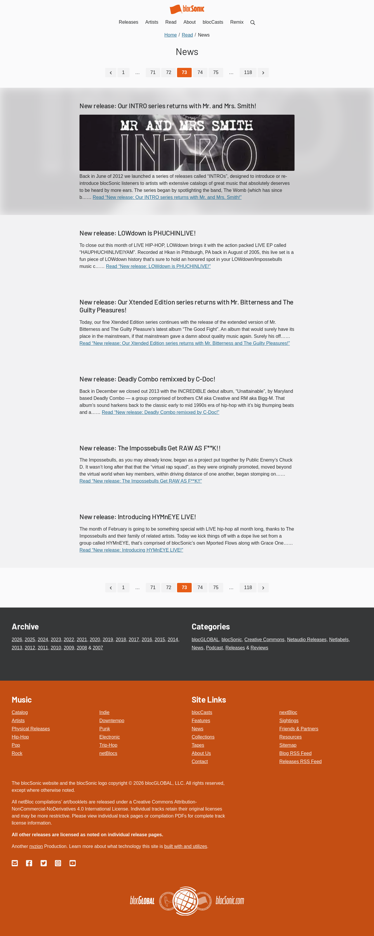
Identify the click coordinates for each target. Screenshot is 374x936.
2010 (56, 647)
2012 (30, 647)
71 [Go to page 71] (153, 72)
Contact (200, 761)
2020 (95, 639)
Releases (235, 647)
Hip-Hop (20, 736)
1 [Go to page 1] (123, 72)
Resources (290, 736)
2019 (108, 639)
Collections (203, 736)
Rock (17, 753)
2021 (82, 639)
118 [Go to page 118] (248, 72)
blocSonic (231, 639)
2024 (43, 639)
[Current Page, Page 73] (184, 72)
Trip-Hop (108, 744)
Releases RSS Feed (300, 761)
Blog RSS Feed (295, 753)
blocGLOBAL (205, 639)
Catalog (20, 712)
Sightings (289, 720)
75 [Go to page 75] (216, 72)
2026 (17, 639)
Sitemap (288, 744)
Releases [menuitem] (128, 22)
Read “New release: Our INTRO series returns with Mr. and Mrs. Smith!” (167, 197)
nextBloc (288, 712)
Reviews (259, 647)
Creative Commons (265, 639)
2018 (121, 639)
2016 (147, 639)
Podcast (214, 647)
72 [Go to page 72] (168, 72)
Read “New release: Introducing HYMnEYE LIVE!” (131, 549)
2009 (69, 647)
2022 (69, 639)
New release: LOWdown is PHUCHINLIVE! (137, 232)
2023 (56, 639)
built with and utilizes (185, 846)
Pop (16, 744)
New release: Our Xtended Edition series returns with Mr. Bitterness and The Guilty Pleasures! (186, 305)
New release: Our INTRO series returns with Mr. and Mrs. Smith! (167, 105)
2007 (98, 647)
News (197, 647)
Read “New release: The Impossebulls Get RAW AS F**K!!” (140, 481)
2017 (134, 639)
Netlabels (339, 639)
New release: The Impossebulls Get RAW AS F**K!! (150, 447)
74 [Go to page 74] (200, 72)
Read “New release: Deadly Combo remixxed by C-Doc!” (160, 412)
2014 (173, 639)
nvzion (36, 846)
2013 (17, 647)
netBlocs (108, 753)
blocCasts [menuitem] (213, 22)
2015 (160, 639)
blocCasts (202, 712)
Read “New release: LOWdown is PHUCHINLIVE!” (158, 266)
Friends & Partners (298, 728)
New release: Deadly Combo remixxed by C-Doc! (147, 378)
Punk (104, 728)
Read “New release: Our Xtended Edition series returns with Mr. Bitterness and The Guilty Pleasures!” (184, 342)
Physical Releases (31, 728)
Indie (104, 712)
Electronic (109, 736)
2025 (30, 639)
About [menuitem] (189, 22)
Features (201, 720)
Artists (18, 720)
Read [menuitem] (170, 22)
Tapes (198, 744)
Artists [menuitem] (151, 22)
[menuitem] (252, 22)
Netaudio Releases (306, 639)
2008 (82, 647)
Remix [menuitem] (236, 22)
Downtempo (111, 720)
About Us (201, 753)
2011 (43, 647)
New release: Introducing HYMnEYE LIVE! (137, 516)
